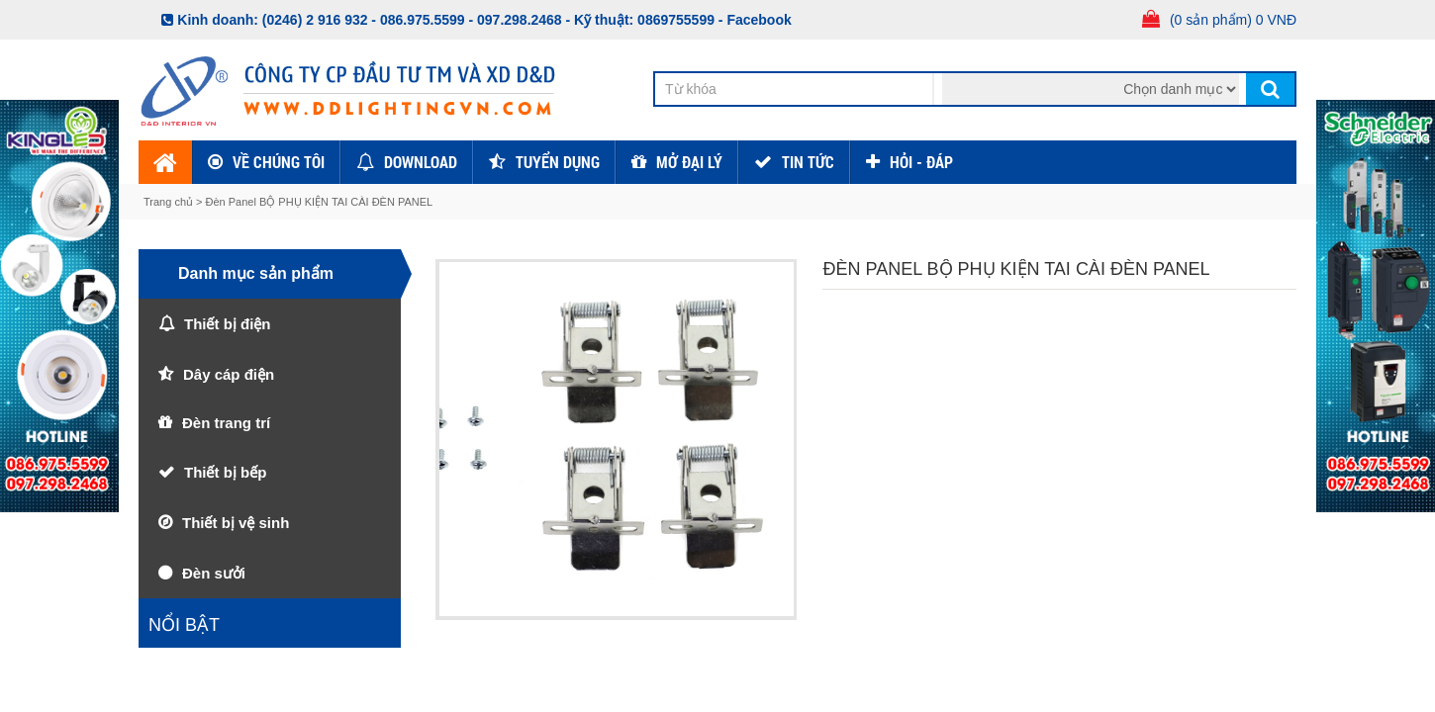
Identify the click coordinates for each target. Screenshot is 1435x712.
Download (420, 161)
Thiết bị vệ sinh (235, 522)
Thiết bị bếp (225, 472)
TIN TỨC (808, 161)
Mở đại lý (689, 161)
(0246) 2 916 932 (315, 20)
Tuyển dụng (558, 161)
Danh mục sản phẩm (256, 273)
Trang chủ (170, 202)
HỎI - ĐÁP (921, 161)
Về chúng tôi (279, 161)
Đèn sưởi (213, 573)
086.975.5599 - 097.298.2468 (471, 20)
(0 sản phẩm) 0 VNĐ (1233, 20)
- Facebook (755, 20)
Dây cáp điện (228, 374)
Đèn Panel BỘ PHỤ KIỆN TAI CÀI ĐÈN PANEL (319, 202)
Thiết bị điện (227, 323)
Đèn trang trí (226, 422)
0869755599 (676, 20)
